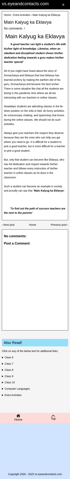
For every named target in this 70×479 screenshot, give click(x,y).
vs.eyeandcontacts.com (25, 3)
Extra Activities (21, 14)
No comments (13, 28)
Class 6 (9, 357)
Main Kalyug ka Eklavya (28, 22)
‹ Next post (8, 224)
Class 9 (9, 376)
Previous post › (59, 224)
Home (7, 14)
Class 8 (9, 369)
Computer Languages (17, 388)
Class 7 (9, 363)
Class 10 (10, 382)
